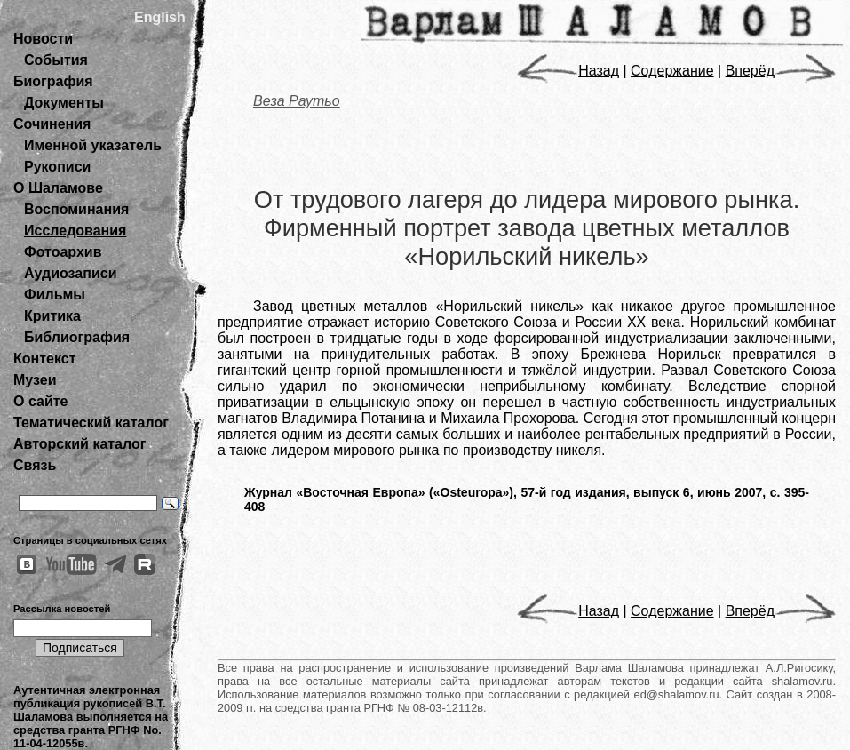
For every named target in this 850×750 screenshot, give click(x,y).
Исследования (75, 230)
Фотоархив (62, 251)
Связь (34, 465)
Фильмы (54, 294)
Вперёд (781, 70)
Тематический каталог (91, 422)
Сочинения (52, 124)
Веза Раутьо (296, 100)
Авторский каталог (79, 443)
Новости (43, 38)
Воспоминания (76, 209)
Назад (568, 70)
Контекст (44, 358)
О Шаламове (58, 187)
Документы (64, 102)
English (160, 17)
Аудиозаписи (70, 273)
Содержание (672, 70)
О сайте (40, 401)
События (56, 60)
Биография (53, 81)
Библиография (77, 337)
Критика (52, 315)
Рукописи (57, 166)
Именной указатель (93, 145)
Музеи (35, 379)
